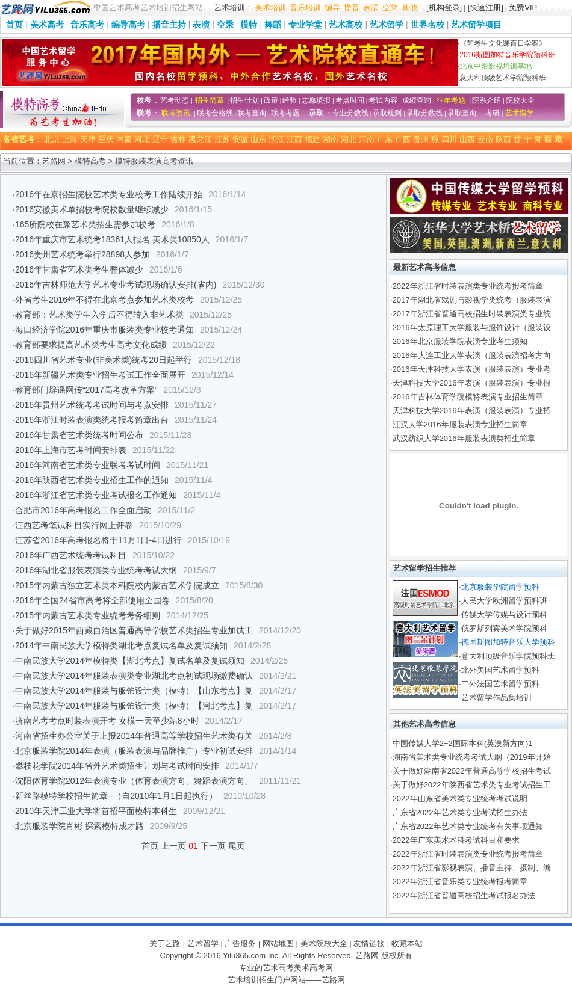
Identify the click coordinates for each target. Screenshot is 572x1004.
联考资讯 (175, 113)
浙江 (276, 139)
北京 (52, 139)
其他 (409, 7)
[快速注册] (485, 7)
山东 (258, 139)
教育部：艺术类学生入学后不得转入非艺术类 (99, 314)
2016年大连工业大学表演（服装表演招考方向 (472, 355)
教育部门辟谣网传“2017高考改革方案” (86, 390)
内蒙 (124, 139)
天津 (88, 139)
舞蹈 (272, 24)
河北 (142, 139)
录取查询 (461, 113)
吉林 (178, 139)
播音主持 (169, 24)
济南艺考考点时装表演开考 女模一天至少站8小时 (107, 720)
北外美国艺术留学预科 (500, 669)
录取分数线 (424, 113)
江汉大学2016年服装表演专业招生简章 (460, 424)
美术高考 (47, 24)
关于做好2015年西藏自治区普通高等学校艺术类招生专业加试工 (134, 630)
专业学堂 (305, 24)
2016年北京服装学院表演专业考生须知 (460, 341)
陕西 (503, 139)
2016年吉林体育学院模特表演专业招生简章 (468, 396)
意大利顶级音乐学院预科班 (508, 656)
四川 (449, 139)
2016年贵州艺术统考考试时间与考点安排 (92, 405)
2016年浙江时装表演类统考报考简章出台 (92, 420)
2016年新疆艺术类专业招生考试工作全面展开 (100, 375)
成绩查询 (416, 100)
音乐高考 (87, 24)
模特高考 (90, 160)
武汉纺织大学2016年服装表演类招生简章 (464, 438)
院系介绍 (486, 100)
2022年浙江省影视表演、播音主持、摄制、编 (472, 867)
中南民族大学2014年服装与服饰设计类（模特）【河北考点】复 (134, 705)
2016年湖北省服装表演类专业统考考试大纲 (96, 570)
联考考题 (285, 113)
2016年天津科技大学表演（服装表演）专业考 (472, 369)
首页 (14, 24)
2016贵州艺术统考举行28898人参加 (82, 254)
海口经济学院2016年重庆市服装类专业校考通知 (104, 329)
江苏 (222, 139)
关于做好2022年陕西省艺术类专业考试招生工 (472, 784)
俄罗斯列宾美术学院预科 (504, 628)
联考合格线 (215, 113)
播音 (351, 7)
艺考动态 (174, 100)
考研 (492, 113)
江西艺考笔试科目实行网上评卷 (74, 525)
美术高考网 (313, 967)
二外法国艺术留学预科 (500, 683)
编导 (332, 7)
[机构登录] (444, 7)
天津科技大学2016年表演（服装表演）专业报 (472, 382)
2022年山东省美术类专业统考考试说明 (460, 798)
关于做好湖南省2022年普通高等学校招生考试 (472, 770)
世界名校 (427, 24)
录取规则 (387, 113)
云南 (485, 139)
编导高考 (128, 24)
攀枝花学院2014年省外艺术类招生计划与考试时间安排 (117, 766)
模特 (248, 24)
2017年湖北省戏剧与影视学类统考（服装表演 (472, 299)
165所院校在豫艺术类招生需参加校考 (85, 224)
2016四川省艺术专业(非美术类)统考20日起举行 (103, 360)
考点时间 (349, 100)
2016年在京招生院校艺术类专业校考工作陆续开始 (108, 194)
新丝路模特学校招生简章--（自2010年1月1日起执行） (116, 796)
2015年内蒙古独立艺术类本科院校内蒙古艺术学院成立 (117, 585)
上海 (70, 139)
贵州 (421, 139)
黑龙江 (200, 139)
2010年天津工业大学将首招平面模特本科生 (96, 811)
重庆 (106, 139)
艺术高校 (345, 24)
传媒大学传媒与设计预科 (504, 614)
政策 (271, 100)
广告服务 (240, 943)
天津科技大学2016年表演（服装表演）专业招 (472, 410)
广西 (403, 139)
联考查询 (251, 113)
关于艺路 (165, 943)
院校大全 (520, 100)
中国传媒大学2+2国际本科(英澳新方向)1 (463, 743)
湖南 (330, 139)
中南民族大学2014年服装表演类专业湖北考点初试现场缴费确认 (134, 675)
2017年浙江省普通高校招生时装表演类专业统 (472, 313)
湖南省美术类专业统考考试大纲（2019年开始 (472, 757)
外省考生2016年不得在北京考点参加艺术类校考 (104, 299)
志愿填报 (316, 100)
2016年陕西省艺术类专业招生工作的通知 (92, 480)
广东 (385, 139)
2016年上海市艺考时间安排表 (70, 450)
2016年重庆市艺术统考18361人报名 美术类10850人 (112, 239)
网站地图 (278, 943)
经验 (289, 100)
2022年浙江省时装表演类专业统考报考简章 (468, 286)
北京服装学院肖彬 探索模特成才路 (79, 826)
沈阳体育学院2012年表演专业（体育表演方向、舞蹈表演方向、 (134, 781)
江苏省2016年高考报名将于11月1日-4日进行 (98, 540)
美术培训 (270, 7)
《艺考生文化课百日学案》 (502, 43)
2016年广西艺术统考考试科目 (70, 555)
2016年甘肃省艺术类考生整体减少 (79, 269)
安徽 (240, 139)
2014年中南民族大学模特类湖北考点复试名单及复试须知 (121, 645)
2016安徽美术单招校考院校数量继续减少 (92, 209)
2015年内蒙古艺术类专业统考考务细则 (87, 615)
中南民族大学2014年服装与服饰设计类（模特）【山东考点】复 (134, 690)
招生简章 (209, 100)
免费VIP (523, 7)
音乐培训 (305, 7)
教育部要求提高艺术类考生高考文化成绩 (91, 345)
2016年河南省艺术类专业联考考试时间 (87, 465)
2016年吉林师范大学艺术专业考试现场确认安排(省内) (115, 284)
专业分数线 (350, 113)
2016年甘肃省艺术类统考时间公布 (79, 435)
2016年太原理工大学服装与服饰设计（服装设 (472, 327)
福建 (312, 139)
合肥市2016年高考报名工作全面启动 (83, 510)
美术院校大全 (323, 943)
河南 (367, 139)
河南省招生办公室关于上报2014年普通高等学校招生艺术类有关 (134, 736)
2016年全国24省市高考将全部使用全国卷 (92, 600)
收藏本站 (407, 943)
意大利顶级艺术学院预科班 (502, 77)
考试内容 (382, 100)
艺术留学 (386, 24)
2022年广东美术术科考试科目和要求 (456, 840)
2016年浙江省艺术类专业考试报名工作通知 (96, 495)
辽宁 (160, 139)
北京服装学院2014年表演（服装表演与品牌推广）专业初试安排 (134, 751)
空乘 (390, 7)
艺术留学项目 (476, 24)
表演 (371, 7)
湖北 (348, 139)
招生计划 (244, 100)
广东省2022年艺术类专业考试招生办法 (460, 812)
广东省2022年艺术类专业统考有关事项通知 (468, 826)
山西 (467, 139)
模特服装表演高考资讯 (154, 160)
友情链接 (369, 943)
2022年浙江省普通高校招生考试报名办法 (464, 895)
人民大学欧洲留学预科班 (504, 600)
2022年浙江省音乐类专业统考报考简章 (460, 881)
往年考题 (451, 100)
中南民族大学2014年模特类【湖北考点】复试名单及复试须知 (129, 660)
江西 (294, 139)
